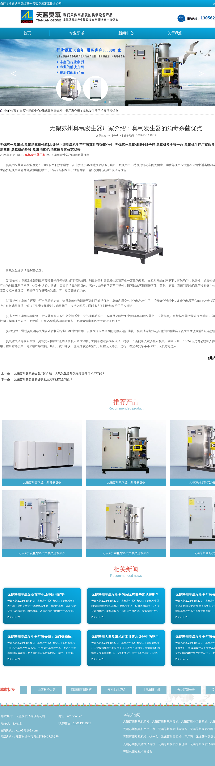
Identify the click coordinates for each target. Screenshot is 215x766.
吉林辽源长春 (187, 689)
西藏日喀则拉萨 (82, 689)
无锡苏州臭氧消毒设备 (172, 729)
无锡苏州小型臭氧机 (194, 721)
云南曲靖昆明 (117, 689)
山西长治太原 (47, 689)
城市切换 (7, 690)
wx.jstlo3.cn (115, 135)
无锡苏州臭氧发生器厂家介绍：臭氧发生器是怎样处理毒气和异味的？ (59, 373)
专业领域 (76, 33)
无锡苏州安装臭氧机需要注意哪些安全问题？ (43, 379)
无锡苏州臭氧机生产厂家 (139, 729)
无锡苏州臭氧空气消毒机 (139, 744)
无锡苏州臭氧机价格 (136, 721)
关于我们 (175, 33)
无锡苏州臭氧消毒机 (165, 721)
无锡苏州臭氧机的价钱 (172, 744)
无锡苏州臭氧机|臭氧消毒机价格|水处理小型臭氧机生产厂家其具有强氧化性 (56, 144)
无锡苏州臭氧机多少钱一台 (140, 736)
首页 (27, 33)
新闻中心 (126, 33)
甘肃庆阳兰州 (152, 689)
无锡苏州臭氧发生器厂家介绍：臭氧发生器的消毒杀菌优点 (80, 110)
